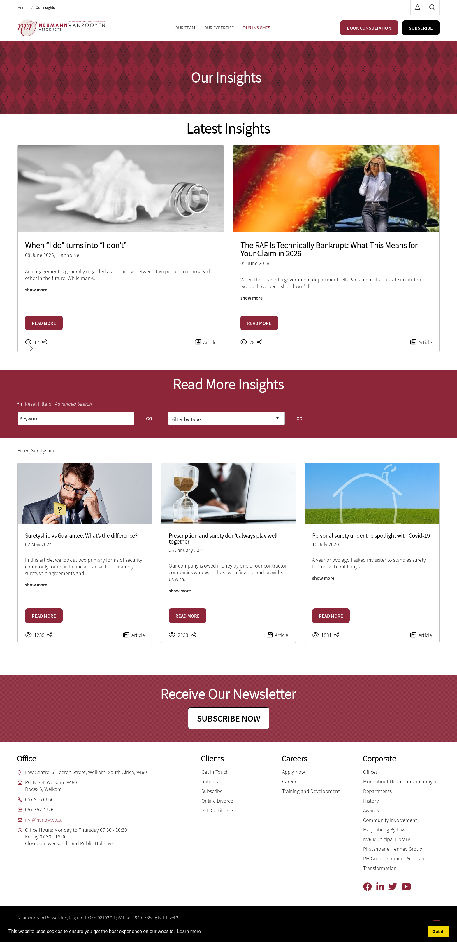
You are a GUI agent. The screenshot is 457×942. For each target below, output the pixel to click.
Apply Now (293, 771)
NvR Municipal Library (386, 839)
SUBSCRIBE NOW (228, 718)
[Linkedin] (382, 886)
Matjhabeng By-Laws (385, 829)
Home (22, 7)
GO (149, 418)
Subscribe (212, 791)
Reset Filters (34, 403)
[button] (30, 348)
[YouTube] (408, 886)
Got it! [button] (438, 931)
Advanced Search (73, 403)
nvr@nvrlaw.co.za (44, 819)
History (371, 800)
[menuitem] (185, 28)
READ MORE (44, 323)
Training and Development (311, 791)
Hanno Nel (68, 255)
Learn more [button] (189, 931)
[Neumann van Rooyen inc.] (61, 27)
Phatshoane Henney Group (392, 848)
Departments (377, 791)
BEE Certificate (217, 810)
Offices (370, 771)
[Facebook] (369, 886)
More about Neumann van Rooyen (400, 781)
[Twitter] (394, 886)
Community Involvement (390, 820)
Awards (371, 810)
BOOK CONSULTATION (369, 28)
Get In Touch (215, 771)
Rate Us (209, 781)
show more (36, 290)
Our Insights (45, 7)
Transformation (380, 868)
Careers (290, 781)
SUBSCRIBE (421, 28)
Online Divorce (217, 800)
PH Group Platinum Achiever (394, 858)
